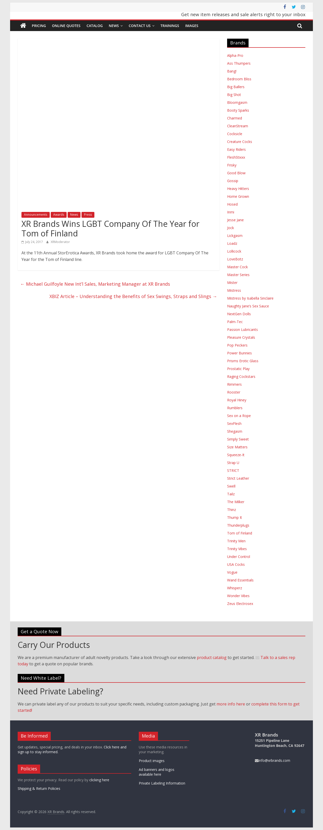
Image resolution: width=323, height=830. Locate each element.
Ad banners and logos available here (156, 772)
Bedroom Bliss (239, 79)
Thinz (231, 509)
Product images (152, 760)
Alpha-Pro (235, 55)
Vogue (232, 572)
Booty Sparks (238, 110)
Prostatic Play (238, 368)
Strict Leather (238, 478)
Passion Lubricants (242, 329)
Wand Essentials (240, 580)
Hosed (232, 204)
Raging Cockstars (241, 376)
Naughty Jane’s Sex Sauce (248, 306)
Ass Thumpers (239, 63)
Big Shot (234, 94)
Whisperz (234, 587)
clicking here (99, 779)
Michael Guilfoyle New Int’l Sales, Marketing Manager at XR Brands (95, 284)
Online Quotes (66, 25)
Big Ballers (236, 86)
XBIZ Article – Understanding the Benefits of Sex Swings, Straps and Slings (133, 296)
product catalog (212, 657)
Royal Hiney (236, 400)
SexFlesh (234, 423)
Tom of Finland (239, 533)
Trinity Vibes (237, 548)
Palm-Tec (235, 321)
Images (191, 25)
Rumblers (235, 407)
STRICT (233, 470)
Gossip (232, 180)
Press (88, 214)
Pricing (39, 25)
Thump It (234, 517)
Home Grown (238, 196)
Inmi (230, 212)
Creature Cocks (239, 141)
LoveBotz (235, 259)
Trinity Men (236, 541)
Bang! (231, 71)
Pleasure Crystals (241, 337)
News (114, 25)
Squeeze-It (236, 454)
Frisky (231, 165)
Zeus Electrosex (240, 603)
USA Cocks (236, 564)
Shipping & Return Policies (39, 788)
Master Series (238, 274)
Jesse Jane (235, 219)
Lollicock (234, 251)
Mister (232, 282)
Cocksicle (234, 133)
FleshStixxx (236, 157)
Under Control (238, 556)
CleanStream (237, 126)
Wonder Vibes (238, 595)
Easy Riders (236, 149)
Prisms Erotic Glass (242, 360)
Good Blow (236, 172)
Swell (231, 486)
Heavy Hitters (238, 188)
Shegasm (234, 431)
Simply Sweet (238, 439)
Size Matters (237, 447)
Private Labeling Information (162, 783)
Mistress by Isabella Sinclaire (250, 298)
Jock (230, 227)
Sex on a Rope (239, 415)
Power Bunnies (239, 353)
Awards (58, 214)
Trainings (169, 25)
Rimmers (234, 384)
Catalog (95, 25)
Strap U (233, 462)
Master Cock (237, 266)
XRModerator (60, 242)
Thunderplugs (238, 525)
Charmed (234, 118)
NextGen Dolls (239, 313)
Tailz (231, 494)
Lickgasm (235, 235)
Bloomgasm (237, 102)
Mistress (234, 290)
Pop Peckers (237, 345)
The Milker (235, 501)
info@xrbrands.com (272, 760)
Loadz (232, 243)
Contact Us (140, 25)
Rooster (233, 392)
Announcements (35, 214)
